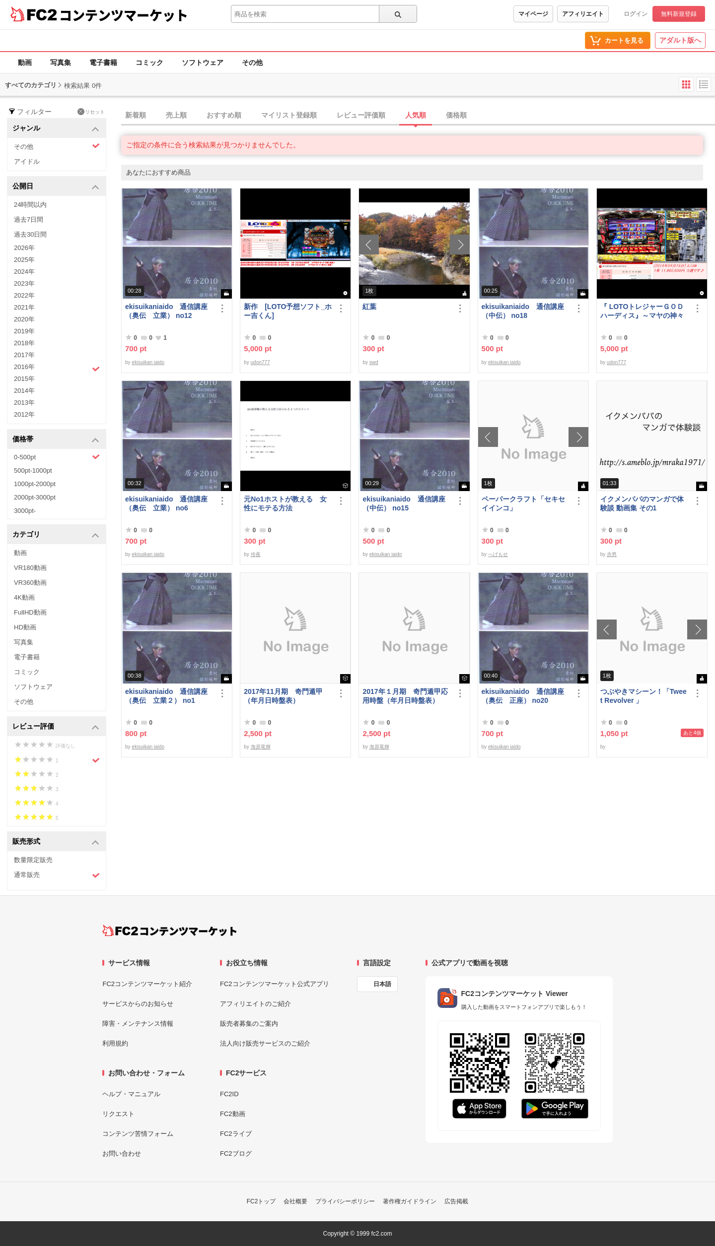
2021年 (24, 307)
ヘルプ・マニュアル (131, 1094)
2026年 (24, 247)
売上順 (176, 115)
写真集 (60, 62)
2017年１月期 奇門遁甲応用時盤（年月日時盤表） (404, 695)
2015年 (24, 378)
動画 (25, 62)
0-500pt (57, 457)
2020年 (24, 319)
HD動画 (25, 627)
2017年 (24, 355)
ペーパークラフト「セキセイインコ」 (523, 503)
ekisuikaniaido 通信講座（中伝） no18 (523, 311)
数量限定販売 (33, 860)
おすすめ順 (224, 115)
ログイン (635, 13)
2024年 (24, 271)
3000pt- (25, 510)
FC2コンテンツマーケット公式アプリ (274, 984)
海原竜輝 (261, 746)
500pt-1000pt (33, 470)
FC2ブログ (236, 1153)
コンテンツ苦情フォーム (137, 1133)
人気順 (415, 115)
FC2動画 (232, 1114)
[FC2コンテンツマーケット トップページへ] (169, 930)
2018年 (24, 343)
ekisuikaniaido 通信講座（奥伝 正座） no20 (523, 695)
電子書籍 (103, 62)
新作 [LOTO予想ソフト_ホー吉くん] (288, 311)
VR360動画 (30, 582)
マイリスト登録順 (289, 115)
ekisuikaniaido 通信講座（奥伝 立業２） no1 (166, 695)
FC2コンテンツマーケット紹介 (147, 984)
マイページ (533, 13)
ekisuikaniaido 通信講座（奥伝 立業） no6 (166, 503)
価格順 (456, 115)
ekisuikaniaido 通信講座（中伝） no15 (403, 503)
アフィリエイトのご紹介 (255, 1003)
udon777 (260, 362)
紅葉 (369, 307)
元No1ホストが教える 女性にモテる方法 (285, 503)
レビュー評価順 (361, 115)
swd (373, 362)
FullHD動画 (30, 612)
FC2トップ (261, 1201)
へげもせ (498, 554)
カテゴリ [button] (55, 535)
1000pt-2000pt (35, 484)
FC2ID (229, 1094)
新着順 (135, 115)
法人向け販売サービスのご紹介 (265, 1043)
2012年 (24, 414)
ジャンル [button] (55, 128)
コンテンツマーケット (123, 14)
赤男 (612, 554)
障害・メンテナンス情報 (137, 1023)
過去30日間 (30, 234)
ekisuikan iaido (148, 362)
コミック (149, 62)
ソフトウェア (202, 62)
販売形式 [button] (55, 842)
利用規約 (115, 1043)
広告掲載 (456, 1201)
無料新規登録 (679, 13)
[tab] (418, 115)
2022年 (24, 295)
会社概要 (295, 1201)
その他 (252, 62)
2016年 (57, 368)
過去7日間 (28, 219)
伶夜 (256, 554)
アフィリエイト (583, 13)
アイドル (27, 161)
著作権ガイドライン (409, 1201)
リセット (91, 111)
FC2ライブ (236, 1133)
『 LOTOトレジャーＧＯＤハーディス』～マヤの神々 (642, 311)
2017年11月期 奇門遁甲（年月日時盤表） (283, 695)
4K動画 (24, 597)
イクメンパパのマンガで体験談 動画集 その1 (642, 503)
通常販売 (57, 875)
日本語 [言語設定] (382, 984)
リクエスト (118, 1114)
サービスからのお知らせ (137, 1003)
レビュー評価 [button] (55, 727)
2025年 (24, 259)
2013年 (24, 402)
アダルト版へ (680, 40)
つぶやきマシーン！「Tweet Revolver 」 (643, 695)
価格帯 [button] (55, 439)
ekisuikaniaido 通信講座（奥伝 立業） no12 (166, 311)
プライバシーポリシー (345, 1201)
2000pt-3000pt (35, 497)
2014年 (24, 390)
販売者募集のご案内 (249, 1023)
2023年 (24, 283)
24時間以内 (30, 204)
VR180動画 (30, 567)
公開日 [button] (55, 186)
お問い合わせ (121, 1153)
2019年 (24, 331)
